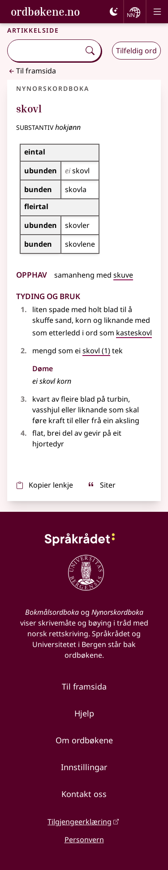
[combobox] (45, 50)
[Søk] (90, 51)
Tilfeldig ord (136, 51)
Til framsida (31, 71)
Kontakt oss (84, 794)
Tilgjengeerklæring (79, 822)
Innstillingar (84, 767)
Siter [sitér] (101, 485)
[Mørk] (114, 12)
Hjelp (84, 713)
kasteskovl (134, 333)
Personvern (84, 839)
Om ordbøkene (84, 740)
